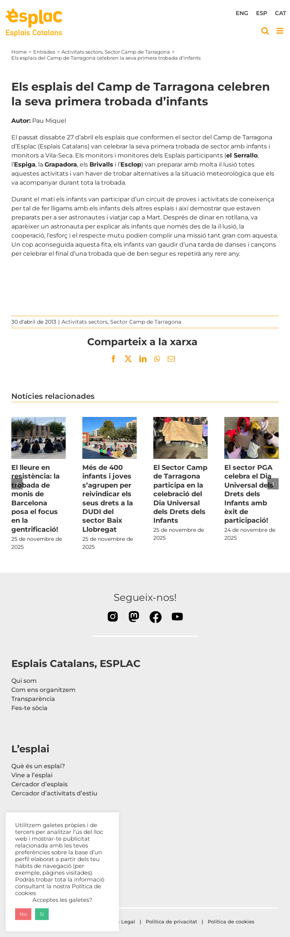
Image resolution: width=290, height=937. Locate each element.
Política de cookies (232, 921)
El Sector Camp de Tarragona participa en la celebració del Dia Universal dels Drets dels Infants (180, 494)
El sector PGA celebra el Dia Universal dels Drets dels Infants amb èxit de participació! (248, 494)
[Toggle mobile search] (265, 31)
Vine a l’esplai (31, 775)
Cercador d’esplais (39, 784)
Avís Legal (122, 921)
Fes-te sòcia (29, 708)
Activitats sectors (85, 321)
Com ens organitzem (43, 689)
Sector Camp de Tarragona (145, 321)
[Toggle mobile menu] (280, 31)
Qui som (24, 680)
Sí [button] (42, 914)
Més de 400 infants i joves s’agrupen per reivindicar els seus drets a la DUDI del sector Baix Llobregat (107, 498)
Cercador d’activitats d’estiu (54, 793)
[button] (17, 483)
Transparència (33, 698)
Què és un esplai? (38, 766)
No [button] (23, 914)
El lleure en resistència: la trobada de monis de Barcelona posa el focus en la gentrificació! (35, 498)
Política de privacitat (171, 921)
